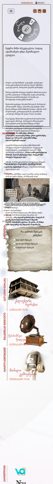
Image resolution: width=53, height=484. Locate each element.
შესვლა (41, 3)
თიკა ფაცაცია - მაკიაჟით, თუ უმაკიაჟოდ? (23, 164)
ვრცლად (8, 173)
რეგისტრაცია (27, 3)
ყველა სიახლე (8, 221)
